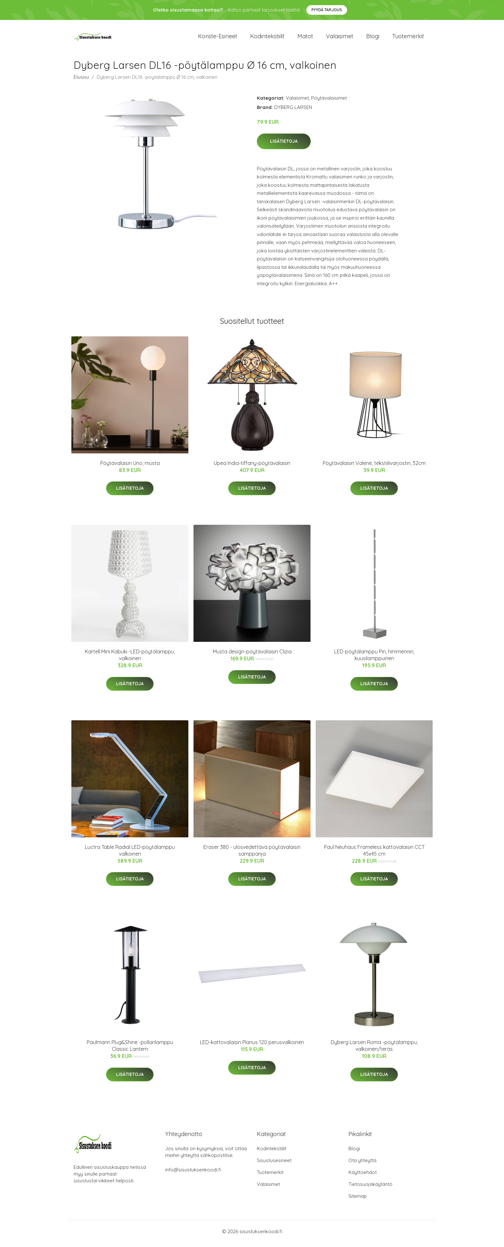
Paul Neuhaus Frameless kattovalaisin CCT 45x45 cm (374, 854)
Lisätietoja (284, 146)
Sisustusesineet (274, 1165)
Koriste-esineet (217, 38)
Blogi (372, 38)
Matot (305, 38)
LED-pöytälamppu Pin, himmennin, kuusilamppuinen (374, 659)
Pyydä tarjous (326, 9)
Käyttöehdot (362, 1177)
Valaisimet (339, 38)
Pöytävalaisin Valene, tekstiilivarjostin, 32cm (374, 467)
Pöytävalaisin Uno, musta (130, 467)
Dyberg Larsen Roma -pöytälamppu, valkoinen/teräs (374, 1050)
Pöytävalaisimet (329, 102)
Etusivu (81, 81)
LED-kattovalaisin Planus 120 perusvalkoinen (252, 1046)
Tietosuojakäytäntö (370, 1189)
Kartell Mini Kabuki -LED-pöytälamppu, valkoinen (130, 659)
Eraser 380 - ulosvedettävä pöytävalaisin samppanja (252, 854)
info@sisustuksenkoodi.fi (193, 1174)
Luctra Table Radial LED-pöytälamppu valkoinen (130, 854)
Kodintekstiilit (267, 38)
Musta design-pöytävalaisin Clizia (252, 656)
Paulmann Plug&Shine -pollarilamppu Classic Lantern (130, 1050)
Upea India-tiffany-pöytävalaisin (252, 467)
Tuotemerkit (408, 38)
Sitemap (357, 1200)
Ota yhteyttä (362, 1165)
